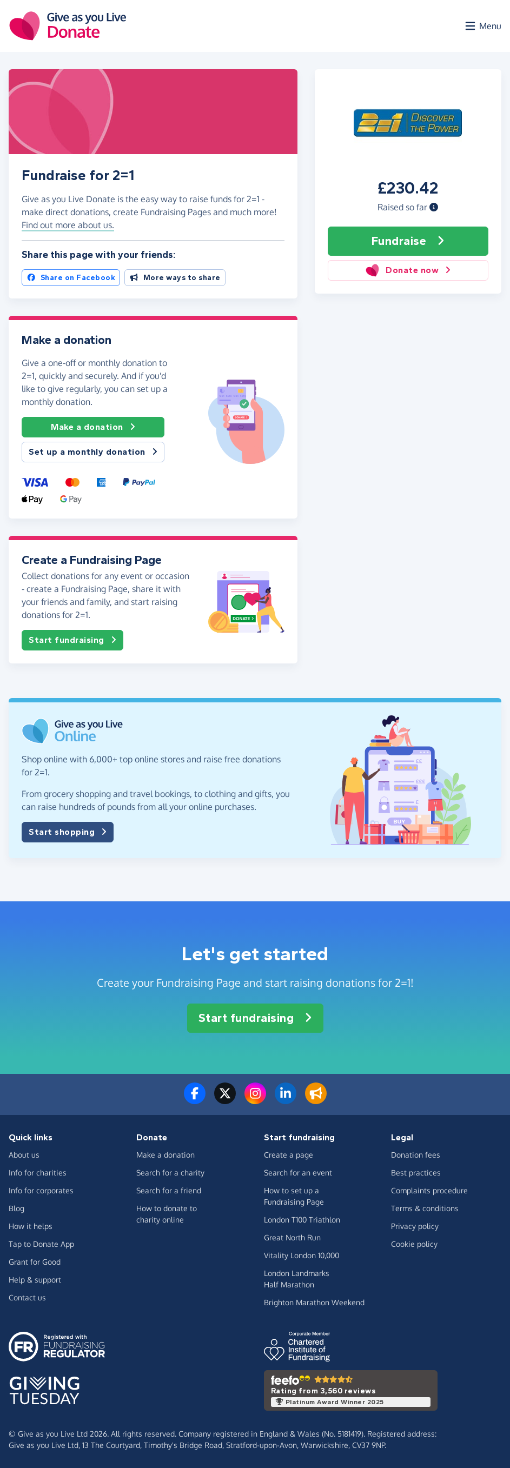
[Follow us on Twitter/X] (225, 1099)
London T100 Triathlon (302, 1219)
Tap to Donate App (41, 1243)
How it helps (30, 1226)
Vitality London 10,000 (301, 1255)
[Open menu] (482, 26)
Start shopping (68, 832)
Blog (16, 1208)
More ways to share (175, 277)
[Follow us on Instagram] (255, 1099)
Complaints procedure (429, 1190)
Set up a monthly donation (93, 452)
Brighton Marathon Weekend (314, 1302)
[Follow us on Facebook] (195, 1099)
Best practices (416, 1172)
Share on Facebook (71, 277)
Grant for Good (35, 1261)
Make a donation (93, 427)
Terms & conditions (425, 1208)
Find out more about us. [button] (68, 225)
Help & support (35, 1279)
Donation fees (415, 1154)
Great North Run (292, 1237)
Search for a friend (168, 1190)
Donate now (408, 270)
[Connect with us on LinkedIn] (285, 1099)
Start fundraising (72, 640)
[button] (433, 207)
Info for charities (38, 1172)
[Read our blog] (316, 1099)
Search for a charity (170, 1172)
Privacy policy (415, 1226)
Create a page (288, 1154)
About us (24, 1154)
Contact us (27, 1297)
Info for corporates (41, 1190)
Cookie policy (414, 1243)
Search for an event (298, 1172)
